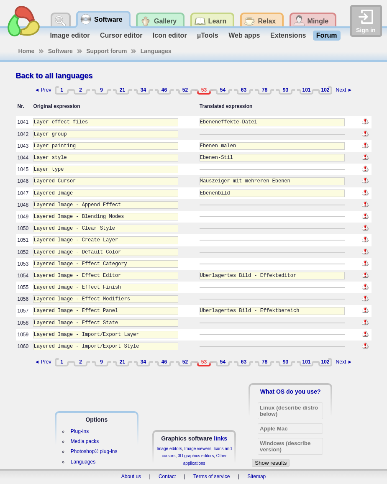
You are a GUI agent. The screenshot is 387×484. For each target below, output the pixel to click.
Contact (167, 476)
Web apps (244, 35)
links (220, 438)
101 (306, 90)
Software (60, 51)
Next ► (344, 90)
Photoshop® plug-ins (94, 451)
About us (131, 476)
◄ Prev (43, 90)
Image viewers (198, 448)
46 (164, 90)
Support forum (106, 51)
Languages (156, 51)
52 (185, 90)
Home (26, 51)
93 (285, 90)
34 (143, 90)
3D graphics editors (196, 455)
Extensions (288, 35)
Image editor (70, 35)
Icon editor (170, 35)
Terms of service (211, 476)
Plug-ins (80, 431)
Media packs (85, 441)
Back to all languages (54, 76)
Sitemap (256, 476)
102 (325, 90)
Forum (326, 35)
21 (122, 90)
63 (243, 90)
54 (223, 90)
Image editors (169, 448)
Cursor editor (121, 35)
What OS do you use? (290, 391)
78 (264, 90)
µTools (207, 35)
